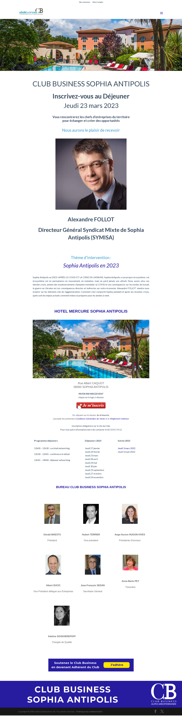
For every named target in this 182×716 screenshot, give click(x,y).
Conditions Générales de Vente (90, 419)
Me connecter (84, 2)
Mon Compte (98, 2)
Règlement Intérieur (119, 419)
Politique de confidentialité (89, 711)
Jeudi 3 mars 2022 (126, 448)
